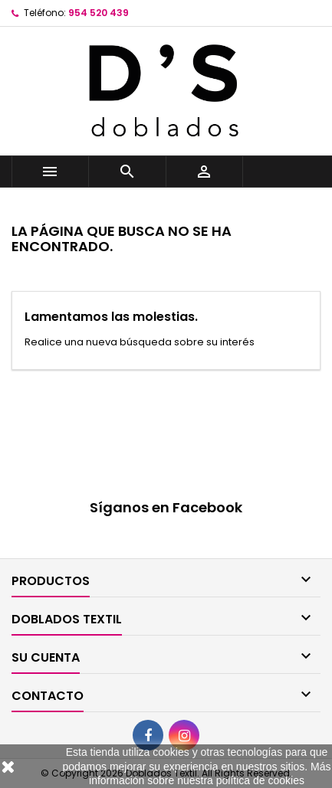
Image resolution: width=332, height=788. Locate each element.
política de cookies (260, 780)
